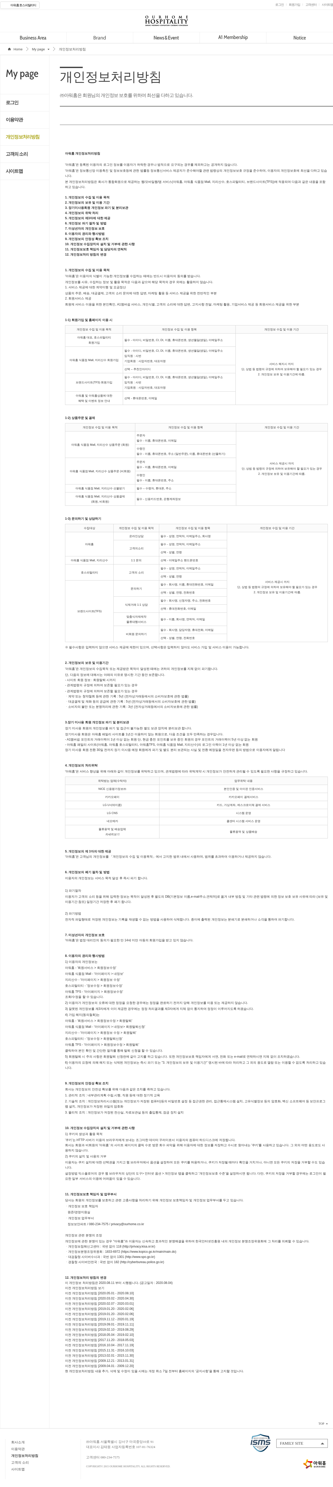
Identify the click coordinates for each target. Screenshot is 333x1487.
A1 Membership (233, 37)
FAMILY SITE (291, 1443)
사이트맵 (14, 171)
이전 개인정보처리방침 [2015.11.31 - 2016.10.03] (99, 1350)
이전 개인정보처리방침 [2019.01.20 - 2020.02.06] (99, 1309)
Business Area (33, 37)
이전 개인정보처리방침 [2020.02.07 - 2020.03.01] (99, 1303)
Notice (299, 37)
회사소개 (18, 1442)
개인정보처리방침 (23, 136)
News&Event (166, 37)
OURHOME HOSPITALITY (166, 21)
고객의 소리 (17, 154)
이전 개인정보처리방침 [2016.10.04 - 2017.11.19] (99, 1345)
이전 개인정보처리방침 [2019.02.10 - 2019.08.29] (99, 1329)
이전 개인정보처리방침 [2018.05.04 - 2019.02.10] (99, 1335)
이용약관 (14, 119)
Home (18, 49)
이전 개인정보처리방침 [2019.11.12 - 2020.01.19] (99, 1319)
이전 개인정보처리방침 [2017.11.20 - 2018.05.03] (99, 1340)
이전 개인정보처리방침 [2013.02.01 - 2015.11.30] (99, 1355)
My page (38, 49)
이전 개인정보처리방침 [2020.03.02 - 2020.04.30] (99, 1298)
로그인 (12, 102)
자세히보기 (112, 834)
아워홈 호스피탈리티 (23, 5)
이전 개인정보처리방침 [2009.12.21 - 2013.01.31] (99, 1361)
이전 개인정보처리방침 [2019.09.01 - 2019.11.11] (99, 1324)
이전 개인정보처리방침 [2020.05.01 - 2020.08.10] (99, 1293)
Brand (100, 37)
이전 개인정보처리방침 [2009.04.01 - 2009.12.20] (99, 1366)
